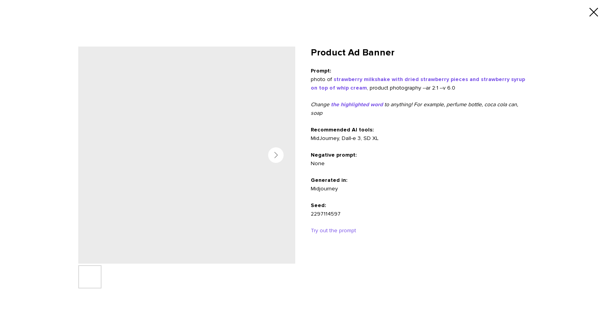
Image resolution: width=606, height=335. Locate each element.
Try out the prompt (333, 230)
